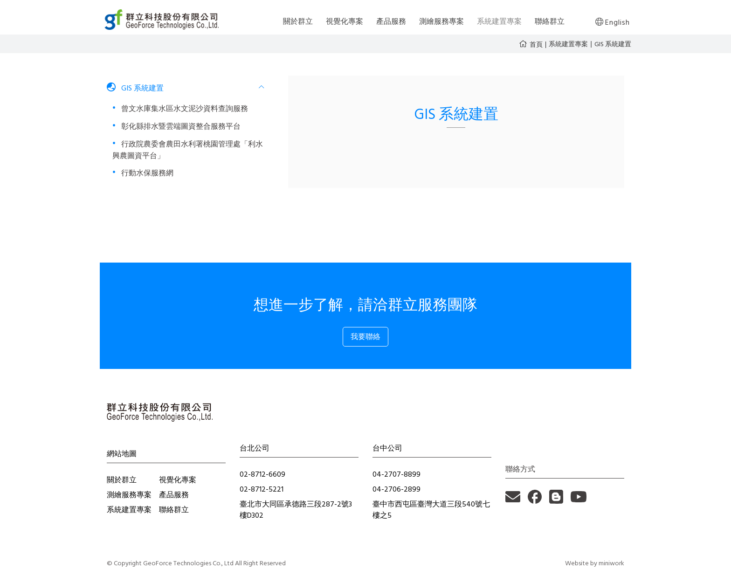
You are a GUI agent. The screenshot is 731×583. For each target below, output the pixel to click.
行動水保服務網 (146, 173)
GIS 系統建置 (612, 44)
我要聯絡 (365, 337)
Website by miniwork (594, 563)
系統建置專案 (568, 44)
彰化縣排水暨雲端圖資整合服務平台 (180, 126)
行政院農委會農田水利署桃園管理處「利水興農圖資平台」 (187, 150)
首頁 (536, 44)
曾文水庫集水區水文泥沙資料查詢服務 (183, 109)
